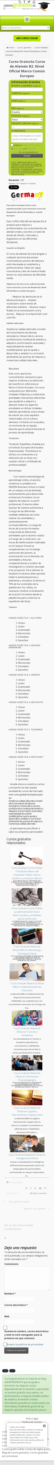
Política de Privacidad (31, 145)
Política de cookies (32, 1422)
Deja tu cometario (40, 1193)
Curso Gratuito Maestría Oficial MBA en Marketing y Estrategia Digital (27, 950)
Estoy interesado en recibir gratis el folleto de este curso (27, 137)
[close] (44, 1425)
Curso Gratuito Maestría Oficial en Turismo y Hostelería (27, 1032)
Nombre (10, 1293)
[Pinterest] (35, 1188)
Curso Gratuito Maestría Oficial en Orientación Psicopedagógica (27, 1076)
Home (11, 47)
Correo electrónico (16, 1305)
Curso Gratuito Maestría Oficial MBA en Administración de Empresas (27, 987)
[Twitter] (29, 1)
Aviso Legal (18, 148)
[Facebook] (24, 1)
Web (6, 1316)
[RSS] (20, 1)
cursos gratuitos (24, 47)
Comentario (11, 1264)
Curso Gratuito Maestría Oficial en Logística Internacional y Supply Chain (27, 1111)
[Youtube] (34, 1)
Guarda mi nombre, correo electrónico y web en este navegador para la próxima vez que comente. (26, 1335)
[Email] (40, 1188)
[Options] (45, 1188)
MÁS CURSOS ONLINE (27, 38)
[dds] (27, 20)
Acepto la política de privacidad (25, 1344)
